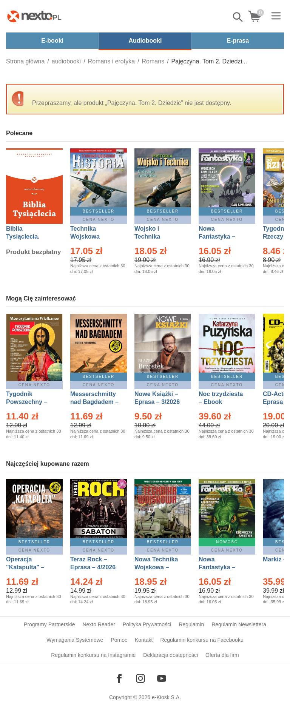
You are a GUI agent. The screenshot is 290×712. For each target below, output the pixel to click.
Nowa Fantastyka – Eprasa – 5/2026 (221, 567)
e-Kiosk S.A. (166, 697)
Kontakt (144, 640)
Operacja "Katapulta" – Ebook (25, 567)
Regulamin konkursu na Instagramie (93, 655)
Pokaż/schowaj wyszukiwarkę (238, 17)
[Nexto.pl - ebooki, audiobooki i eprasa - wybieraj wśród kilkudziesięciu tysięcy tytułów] (34, 16)
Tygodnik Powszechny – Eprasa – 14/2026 (30, 402)
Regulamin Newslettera (238, 624)
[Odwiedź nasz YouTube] (162, 678)
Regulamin (191, 624)
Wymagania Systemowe (74, 640)
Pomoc (119, 640)
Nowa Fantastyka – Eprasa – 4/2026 (221, 236)
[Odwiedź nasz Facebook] (119, 678)
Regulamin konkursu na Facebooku (201, 640)
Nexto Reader (98, 624)
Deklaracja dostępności (170, 655)
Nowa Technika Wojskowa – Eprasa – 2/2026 (157, 567)
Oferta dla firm (222, 655)
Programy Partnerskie (49, 624)
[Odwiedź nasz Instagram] (140, 678)
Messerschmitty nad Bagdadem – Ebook (94, 402)
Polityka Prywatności (147, 624)
